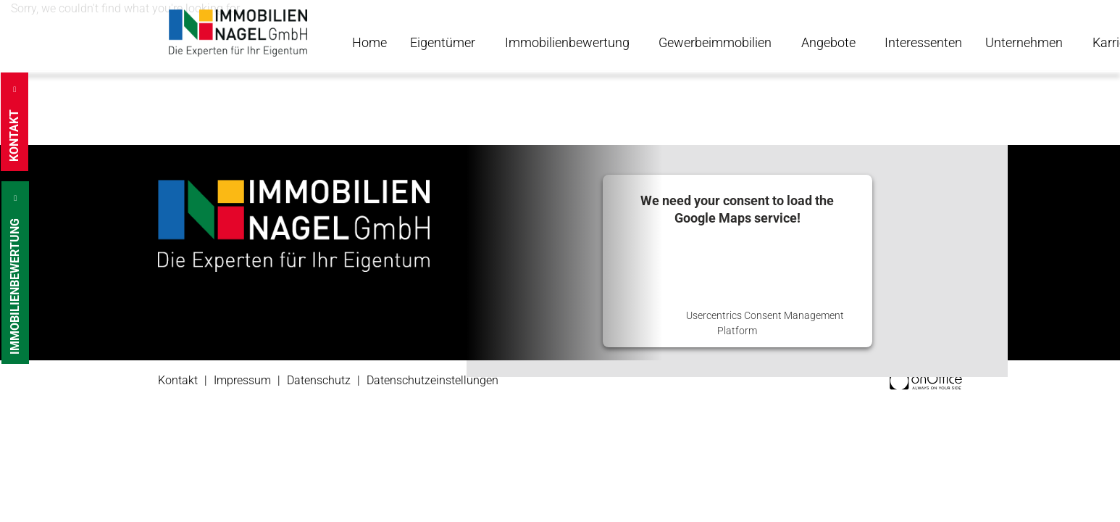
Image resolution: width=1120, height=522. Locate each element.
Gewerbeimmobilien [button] (716, 42)
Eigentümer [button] (444, 42)
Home (369, 42)
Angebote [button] (829, 42)
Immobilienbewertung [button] (568, 42)
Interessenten (923, 42)
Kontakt (178, 380)
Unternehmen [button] (1025, 42)
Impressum (242, 380)
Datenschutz (319, 380)
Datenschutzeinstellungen (432, 380)
